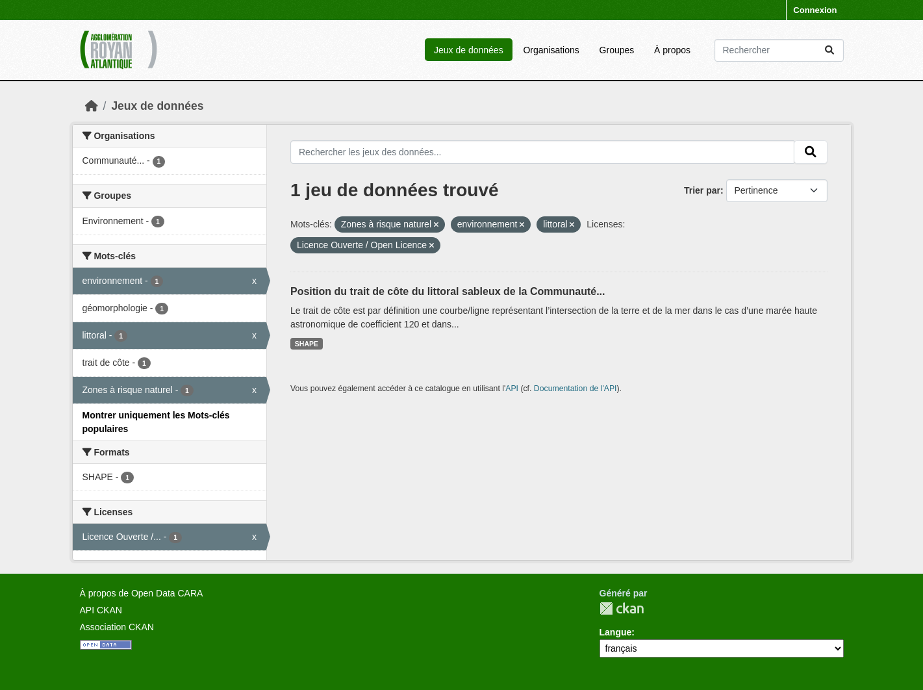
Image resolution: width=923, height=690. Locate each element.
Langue (616, 632)
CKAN (622, 608)
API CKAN (101, 610)
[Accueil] (91, 105)
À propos (672, 50)
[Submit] (829, 50)
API (511, 388)
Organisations (551, 50)
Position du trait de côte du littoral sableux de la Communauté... (447, 291)
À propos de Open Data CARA (141, 593)
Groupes (617, 50)
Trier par (702, 190)
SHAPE (306, 344)
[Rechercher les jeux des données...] (779, 50)
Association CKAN (117, 627)
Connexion (815, 10)
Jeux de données (468, 50)
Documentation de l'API (575, 388)
